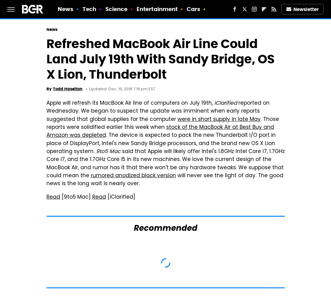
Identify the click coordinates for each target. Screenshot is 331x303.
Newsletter (302, 9)
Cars (193, 9)
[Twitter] (244, 9)
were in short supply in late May (219, 119)
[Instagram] (254, 9)
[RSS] (273, 9)
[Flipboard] (264, 9)
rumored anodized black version (133, 176)
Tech (89, 9)
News (65, 9)
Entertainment (157, 9)
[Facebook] (234, 9)
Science (116, 9)
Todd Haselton (68, 89)
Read (53, 197)
